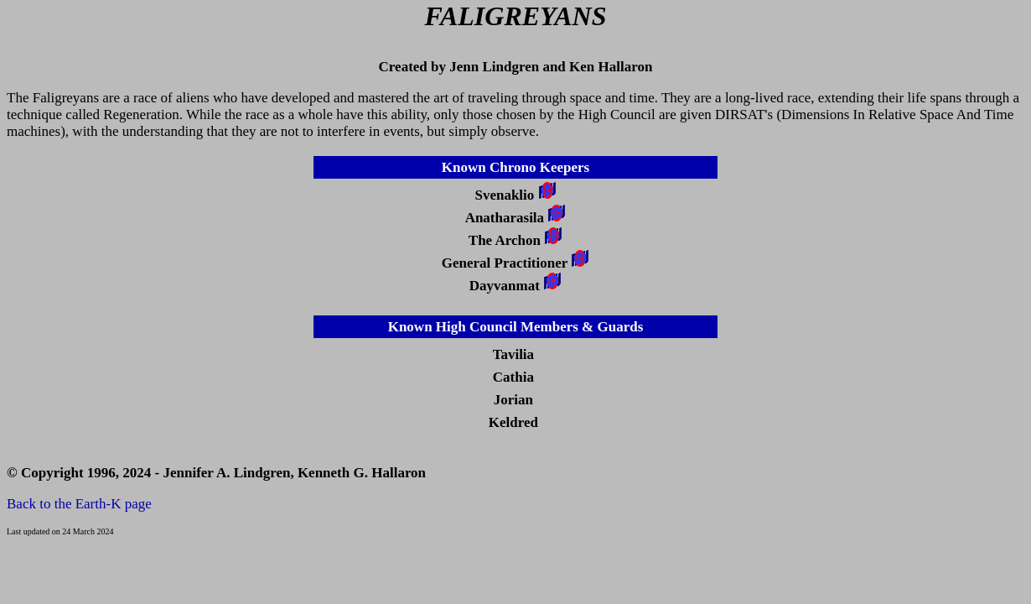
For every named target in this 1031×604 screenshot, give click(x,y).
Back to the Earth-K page (79, 504)
